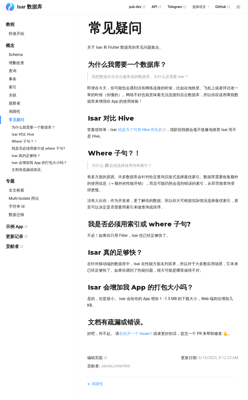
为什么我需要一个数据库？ (33, 127)
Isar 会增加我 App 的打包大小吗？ (39, 163)
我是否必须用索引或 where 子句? (38, 148)
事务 (12, 79)
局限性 (14, 111)
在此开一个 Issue (135, 333)
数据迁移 (16, 214)
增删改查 (16, 63)
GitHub (223, 7)
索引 (12, 87)
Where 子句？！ (25, 141)
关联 (12, 95)
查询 (12, 71)
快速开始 (16, 33)
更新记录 (36, 236)
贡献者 (34, 246)
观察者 (14, 103)
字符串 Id (16, 206)
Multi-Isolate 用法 (24, 198)
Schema (16, 54)
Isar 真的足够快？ (26, 156)
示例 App (36, 226)
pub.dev (137, 7)
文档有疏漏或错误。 (28, 170)
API (157, 7)
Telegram (176, 7)
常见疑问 (16, 119)
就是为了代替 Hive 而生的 (142, 129)
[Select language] (200, 7)
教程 (10, 24)
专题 (10, 181)
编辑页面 (97, 357)
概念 (10, 45)
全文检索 (16, 190)
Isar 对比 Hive (23, 134)
